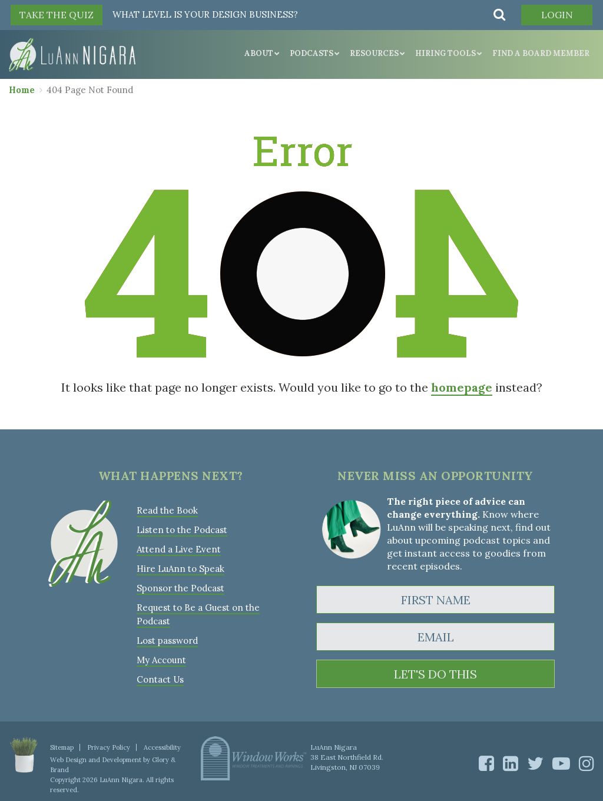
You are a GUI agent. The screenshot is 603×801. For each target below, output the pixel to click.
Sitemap (62, 747)
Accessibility (162, 747)
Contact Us (160, 679)
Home (22, 89)
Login (557, 15)
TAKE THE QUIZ (56, 15)
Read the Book (167, 510)
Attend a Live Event (179, 549)
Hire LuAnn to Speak (180, 568)
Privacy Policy (108, 747)
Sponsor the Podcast (180, 588)
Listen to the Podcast (182, 529)
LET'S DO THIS (435, 674)
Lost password (167, 640)
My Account (161, 660)
